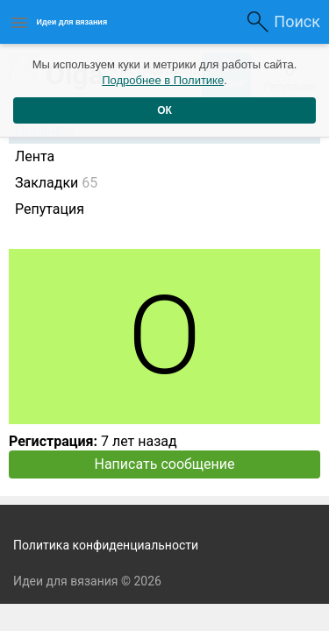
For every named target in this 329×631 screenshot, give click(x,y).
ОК (164, 110)
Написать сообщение (165, 464)
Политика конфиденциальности (105, 545)
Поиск (297, 21)
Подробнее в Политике (163, 80)
